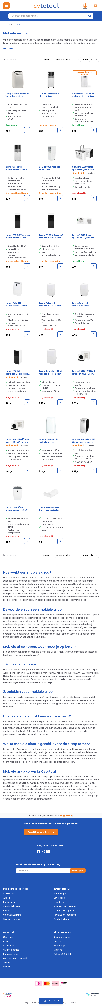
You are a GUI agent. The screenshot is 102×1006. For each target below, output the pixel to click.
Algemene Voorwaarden (36, 1002)
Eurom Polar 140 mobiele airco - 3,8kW (50, 304)
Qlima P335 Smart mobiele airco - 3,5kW (16, 168)
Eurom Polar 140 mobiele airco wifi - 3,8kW (82, 304)
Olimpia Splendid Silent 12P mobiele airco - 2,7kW (17, 95)
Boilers (6, 910)
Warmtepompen (12, 919)
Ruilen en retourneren (65, 906)
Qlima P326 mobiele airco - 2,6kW (49, 95)
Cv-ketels (8, 893)
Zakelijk (7, 962)
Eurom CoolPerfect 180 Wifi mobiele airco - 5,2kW (83, 440)
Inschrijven (77, 870)
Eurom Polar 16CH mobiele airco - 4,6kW (16, 508)
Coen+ (6, 966)
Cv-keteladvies (11, 949)
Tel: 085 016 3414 (62, 954)
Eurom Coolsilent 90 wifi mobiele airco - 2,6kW (51, 372)
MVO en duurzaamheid (15, 958)
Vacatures (8, 945)
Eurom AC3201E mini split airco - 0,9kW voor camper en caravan (83, 236)
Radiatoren (9, 902)
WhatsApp (59, 945)
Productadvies (61, 919)
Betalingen (59, 897)
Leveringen (59, 902)
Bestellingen (60, 893)
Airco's (13, 25)
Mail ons (58, 949)
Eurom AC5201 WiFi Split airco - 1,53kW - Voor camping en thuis (84, 372)
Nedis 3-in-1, (63, 758)
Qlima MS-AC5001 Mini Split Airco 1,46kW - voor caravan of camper (84, 168)
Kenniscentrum (11, 954)
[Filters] (51, 1001)
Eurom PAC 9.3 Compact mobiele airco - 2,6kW (51, 236)
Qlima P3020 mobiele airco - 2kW (49, 168)
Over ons (8, 937)
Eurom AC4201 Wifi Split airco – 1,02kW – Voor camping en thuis (17, 440)
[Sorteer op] (68, 59)
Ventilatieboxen (11, 906)
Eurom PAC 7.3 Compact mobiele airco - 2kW (17, 236)
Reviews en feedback (65, 914)
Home (5, 25)
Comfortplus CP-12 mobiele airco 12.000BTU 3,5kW (48, 440)
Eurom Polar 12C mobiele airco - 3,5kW (16, 304)
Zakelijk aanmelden (41, 832)
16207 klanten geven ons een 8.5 (44, 815)
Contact (58, 941)
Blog (5, 941)
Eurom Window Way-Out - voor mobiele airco (49, 508)
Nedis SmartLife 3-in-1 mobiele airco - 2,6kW (83, 95)
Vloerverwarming (12, 914)
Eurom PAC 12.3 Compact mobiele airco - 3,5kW (17, 372)
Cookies (72, 1002)
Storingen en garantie (65, 910)
